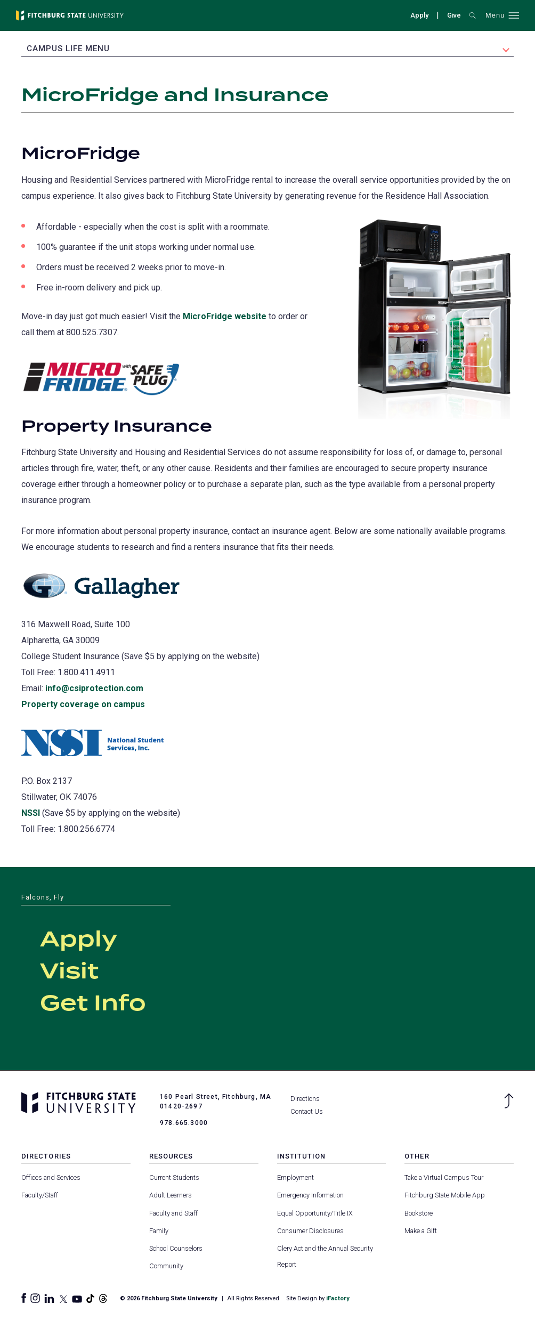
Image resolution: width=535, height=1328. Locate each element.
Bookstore (418, 1213)
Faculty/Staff (39, 1195)
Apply (419, 15)
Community (166, 1265)
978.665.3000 (184, 1122)
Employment (295, 1177)
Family (158, 1230)
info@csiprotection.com (94, 688)
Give (454, 15)
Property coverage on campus (83, 704)
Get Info (93, 1003)
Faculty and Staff (173, 1213)
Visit (69, 971)
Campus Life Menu (68, 48)
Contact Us (306, 1111)
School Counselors (175, 1248)
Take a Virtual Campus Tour (443, 1177)
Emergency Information (310, 1195)
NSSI (30, 812)
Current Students (174, 1177)
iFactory (337, 1297)
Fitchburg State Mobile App (444, 1195)
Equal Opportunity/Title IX (315, 1213)
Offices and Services (50, 1177)
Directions (305, 1098)
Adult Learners (170, 1195)
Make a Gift (420, 1230)
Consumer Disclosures (310, 1230)
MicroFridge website (224, 316)
